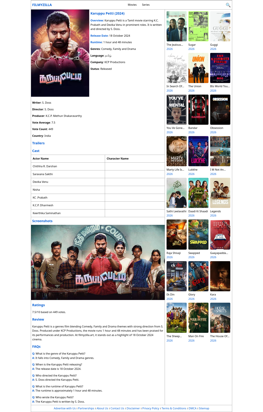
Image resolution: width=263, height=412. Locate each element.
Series (146, 5)
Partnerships (86, 408)
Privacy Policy (150, 408)
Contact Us (117, 408)
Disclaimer (133, 408)
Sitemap (204, 408)
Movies (132, 5)
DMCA (193, 408)
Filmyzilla (42, 5)
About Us (102, 408)
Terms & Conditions (174, 408)
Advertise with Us (65, 408)
